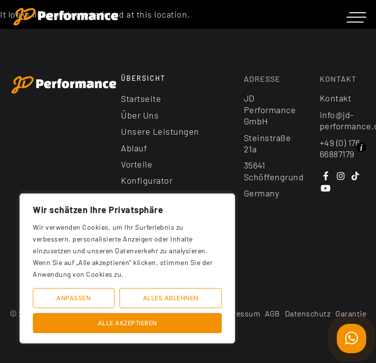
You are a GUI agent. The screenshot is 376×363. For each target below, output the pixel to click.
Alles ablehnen (170, 298)
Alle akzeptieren (127, 323)
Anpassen (73, 298)
